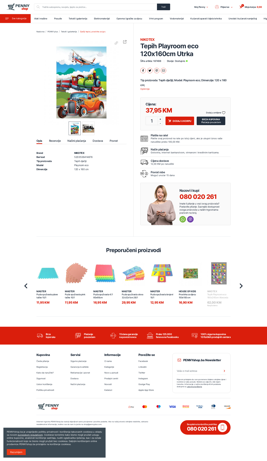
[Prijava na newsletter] (222, 371)
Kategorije (109, 367)
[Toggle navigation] (15, 18)
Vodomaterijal (177, 18)
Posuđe (58, 18)
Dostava (74, 378)
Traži (163, 7)
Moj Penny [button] (201, 7)
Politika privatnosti (45, 390)
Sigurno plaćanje (78, 361)
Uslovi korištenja (44, 384)
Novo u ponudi (111, 372)
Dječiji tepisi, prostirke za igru (92, 31)
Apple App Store (146, 390)
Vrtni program (156, 18)
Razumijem (16, 452)
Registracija (42, 367)
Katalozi (108, 390)
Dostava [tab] (98, 140)
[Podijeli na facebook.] (143, 70)
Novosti (108, 384)
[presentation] (26, 285)
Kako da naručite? (45, 372)
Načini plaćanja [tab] (76, 140)
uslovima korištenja (194, 387)
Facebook (143, 361)
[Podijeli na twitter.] (150, 70)
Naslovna (40, 31)
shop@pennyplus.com (93, 424)
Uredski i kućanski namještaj (243, 18)
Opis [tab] (39, 140)
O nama (108, 361)
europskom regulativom (30, 434)
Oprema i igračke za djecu (129, 18)
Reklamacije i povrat (80, 372)
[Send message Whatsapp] (182, 219)
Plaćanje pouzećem (211, 121)
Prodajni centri (111, 378)
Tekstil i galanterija (78, 18)
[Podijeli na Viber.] (156, 70)
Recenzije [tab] (55, 140)
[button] (224, 7)
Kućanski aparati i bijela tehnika (206, 18)
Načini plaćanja (77, 384)
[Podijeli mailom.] (163, 70)
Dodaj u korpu (179, 121)
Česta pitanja (42, 361)
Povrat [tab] (114, 140)
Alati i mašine (40, 18)
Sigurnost (40, 378)
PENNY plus (53, 31)
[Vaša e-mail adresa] (201, 371)
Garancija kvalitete (79, 367)
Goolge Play (144, 384)
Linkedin (142, 367)
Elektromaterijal (102, 18)
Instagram (143, 378)
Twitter (141, 372)
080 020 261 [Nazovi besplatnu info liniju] (198, 196)
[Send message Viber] (190, 219)
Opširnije (145, 89)
